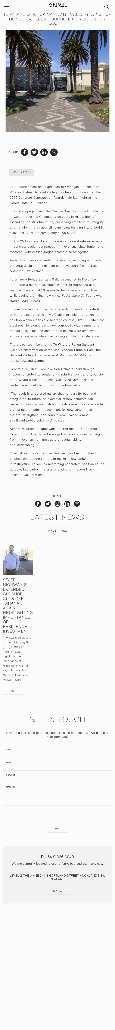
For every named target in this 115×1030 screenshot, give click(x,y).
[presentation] (57, 815)
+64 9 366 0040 (59, 857)
